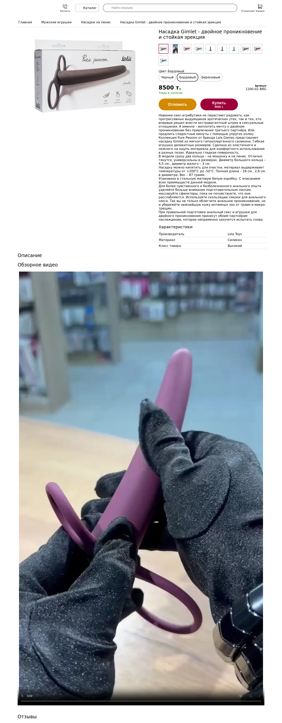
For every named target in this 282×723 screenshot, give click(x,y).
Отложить (177, 104)
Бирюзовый (211, 77)
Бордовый (187, 77)
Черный (167, 77)
